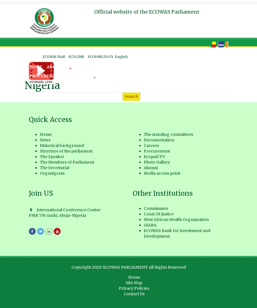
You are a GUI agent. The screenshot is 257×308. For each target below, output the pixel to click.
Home (35, 66)
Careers (182, 66)
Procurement (45, 75)
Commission (156, 208)
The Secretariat (55, 167)
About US (57, 66)
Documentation (149, 66)
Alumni (151, 167)
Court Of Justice (159, 214)
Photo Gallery (157, 162)
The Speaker (52, 156)
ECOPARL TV (78, 75)
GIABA (150, 225)
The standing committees (168, 134)
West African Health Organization (176, 219)
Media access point (162, 173)
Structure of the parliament (66, 151)
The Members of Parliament (67, 162)
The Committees (108, 66)
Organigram (52, 173)
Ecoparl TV (154, 156)
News (78, 66)
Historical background (62, 145)
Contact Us (134, 293)
